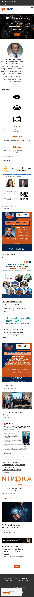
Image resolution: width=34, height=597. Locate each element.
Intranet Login (23, 587)
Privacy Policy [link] (11, 591)
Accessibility (25, 580)
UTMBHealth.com (14, 578)
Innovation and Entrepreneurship (8, 1)
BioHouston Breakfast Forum (12, 206)
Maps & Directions (24, 578)
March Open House (8, 254)
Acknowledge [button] (6, 593)
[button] (32, 7)
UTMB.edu (6, 578)
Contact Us (17, 566)
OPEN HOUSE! (7, 386)
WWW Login (16, 587)
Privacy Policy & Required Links (13, 580)
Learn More (17, 34)
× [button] (20, 588)
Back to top (17, 575)
